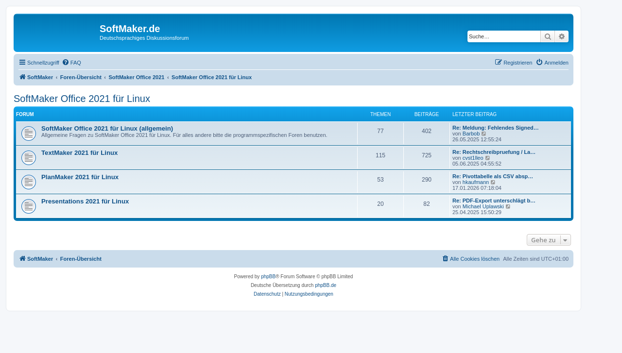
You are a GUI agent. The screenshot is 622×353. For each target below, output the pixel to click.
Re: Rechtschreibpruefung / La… (494, 152)
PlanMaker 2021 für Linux (80, 177)
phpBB (268, 276)
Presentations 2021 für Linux (85, 201)
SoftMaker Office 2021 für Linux (82, 98)
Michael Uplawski (483, 206)
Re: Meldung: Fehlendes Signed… (495, 128)
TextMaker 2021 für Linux (79, 152)
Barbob (471, 133)
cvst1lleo (473, 158)
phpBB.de (325, 285)
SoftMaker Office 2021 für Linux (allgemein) (107, 128)
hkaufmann (476, 182)
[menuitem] (71, 62)
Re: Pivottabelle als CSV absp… (492, 176)
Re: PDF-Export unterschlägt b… (494, 200)
